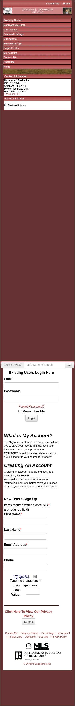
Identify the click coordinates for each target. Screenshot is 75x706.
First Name (13, 514)
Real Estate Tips (13, 43)
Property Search (13, 20)
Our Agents (10, 39)
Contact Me (52, 3)
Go (69, 364)
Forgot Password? (32, 406)
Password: (12, 391)
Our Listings (11, 29)
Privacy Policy (59, 636)
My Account (10, 53)
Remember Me (31, 411)
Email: (9, 379)
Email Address (15, 544)
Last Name (12, 529)
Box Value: (15, 592)
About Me (9, 62)
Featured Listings (14, 34)
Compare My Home (14, 25)
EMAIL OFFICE (12, 94)
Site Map (43, 636)
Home (66, 3)
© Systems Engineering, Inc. (37, 664)
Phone (9, 560)
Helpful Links (11, 48)
